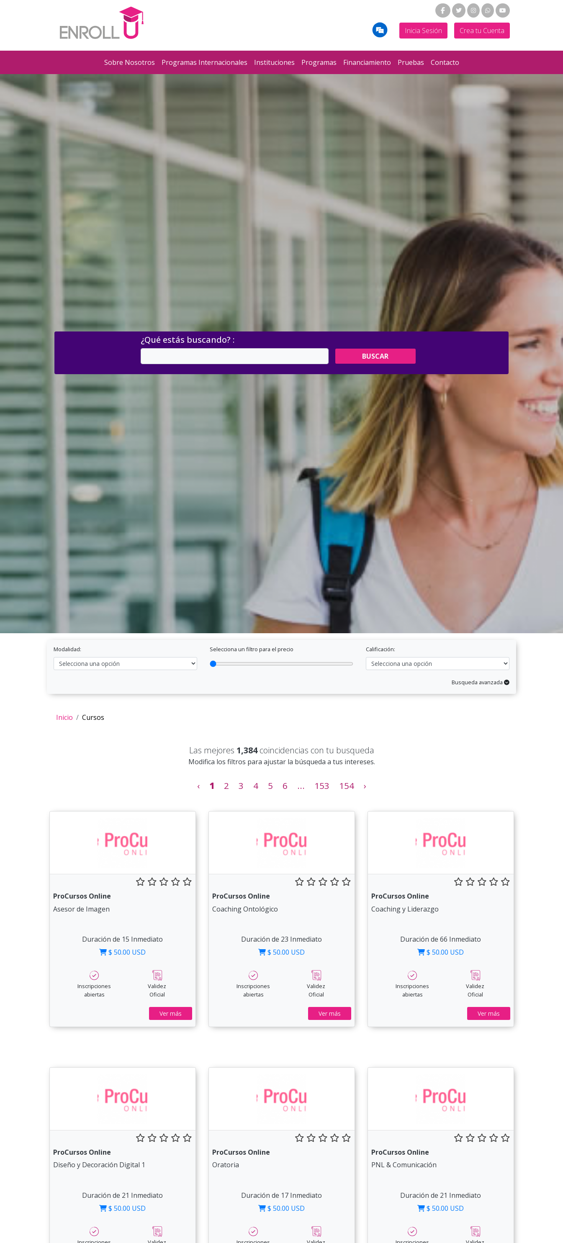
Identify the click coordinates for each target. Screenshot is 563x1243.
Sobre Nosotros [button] (129, 62)
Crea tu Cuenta (482, 30)
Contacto (445, 62)
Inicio (64, 717)
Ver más (170, 1013)
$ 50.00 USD (122, 952)
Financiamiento (367, 62)
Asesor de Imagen (81, 909)
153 (321, 785)
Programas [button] (319, 62)
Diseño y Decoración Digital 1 (99, 1164)
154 (346, 785)
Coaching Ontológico (245, 909)
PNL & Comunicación (404, 1164)
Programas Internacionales (204, 62)
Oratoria (225, 1164)
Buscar (375, 356)
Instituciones (274, 62)
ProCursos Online (82, 896)
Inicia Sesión (423, 30)
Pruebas (411, 62)
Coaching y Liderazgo (405, 909)
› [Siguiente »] (365, 785)
